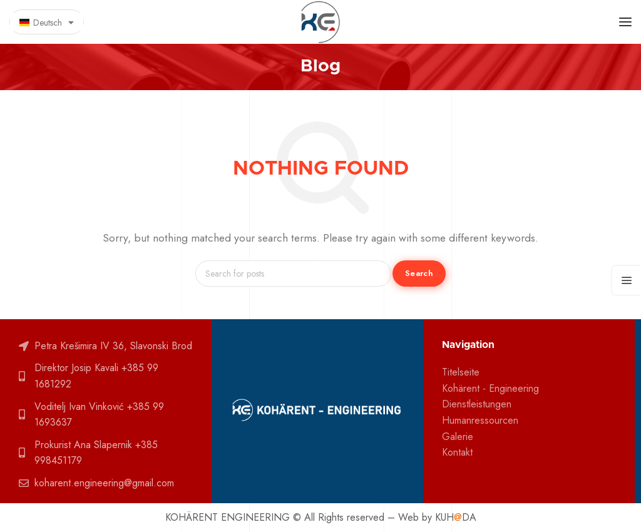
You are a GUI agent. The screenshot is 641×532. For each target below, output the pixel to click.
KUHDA (455, 517)
